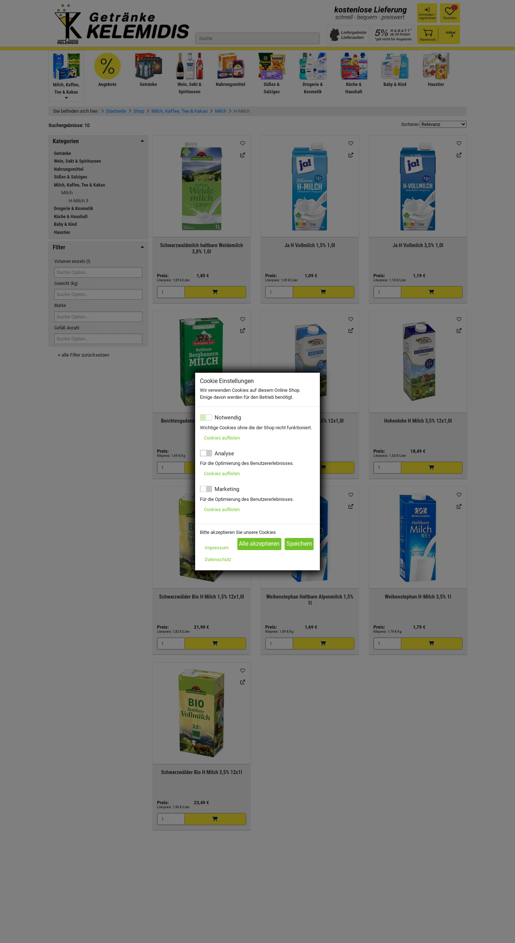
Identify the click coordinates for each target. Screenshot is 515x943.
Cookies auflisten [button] (222, 438)
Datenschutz (218, 559)
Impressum (217, 547)
